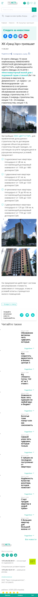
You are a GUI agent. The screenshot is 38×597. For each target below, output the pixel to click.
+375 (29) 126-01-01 (13, 571)
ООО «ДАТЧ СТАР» (22, 136)
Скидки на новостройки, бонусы (16, 16)
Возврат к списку (10, 304)
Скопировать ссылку (21, 54)
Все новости (30, 539)
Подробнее (29, 348)
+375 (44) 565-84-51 (14, 562)
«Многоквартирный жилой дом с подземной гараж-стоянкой (17, 74)
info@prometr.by (7, 577)
